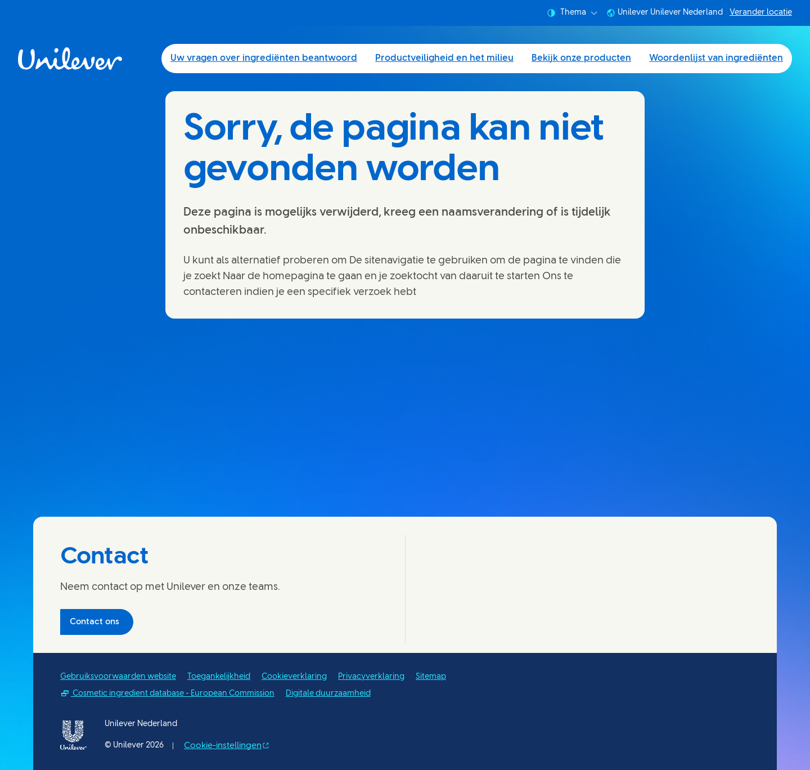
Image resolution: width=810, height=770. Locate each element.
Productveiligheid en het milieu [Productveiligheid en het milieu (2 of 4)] (444, 58)
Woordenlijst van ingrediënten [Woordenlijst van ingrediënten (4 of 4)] (716, 58)
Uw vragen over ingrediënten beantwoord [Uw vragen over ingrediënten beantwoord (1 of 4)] (263, 58)
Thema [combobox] (572, 12)
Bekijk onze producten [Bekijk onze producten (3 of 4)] (581, 58)
